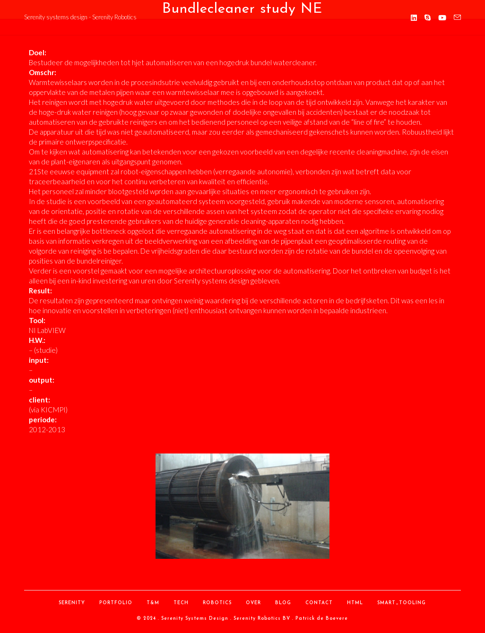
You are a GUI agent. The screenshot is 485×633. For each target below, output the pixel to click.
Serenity (72, 603)
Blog (283, 603)
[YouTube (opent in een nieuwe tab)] (442, 17)
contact (319, 603)
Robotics (217, 603)
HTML (355, 603)
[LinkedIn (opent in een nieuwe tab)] (414, 17)
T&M (153, 603)
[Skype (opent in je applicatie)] (427, 17)
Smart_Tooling (401, 603)
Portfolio (115, 603)
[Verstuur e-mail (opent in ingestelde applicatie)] (457, 17)
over (253, 603)
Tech (181, 603)
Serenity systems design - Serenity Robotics (80, 17)
